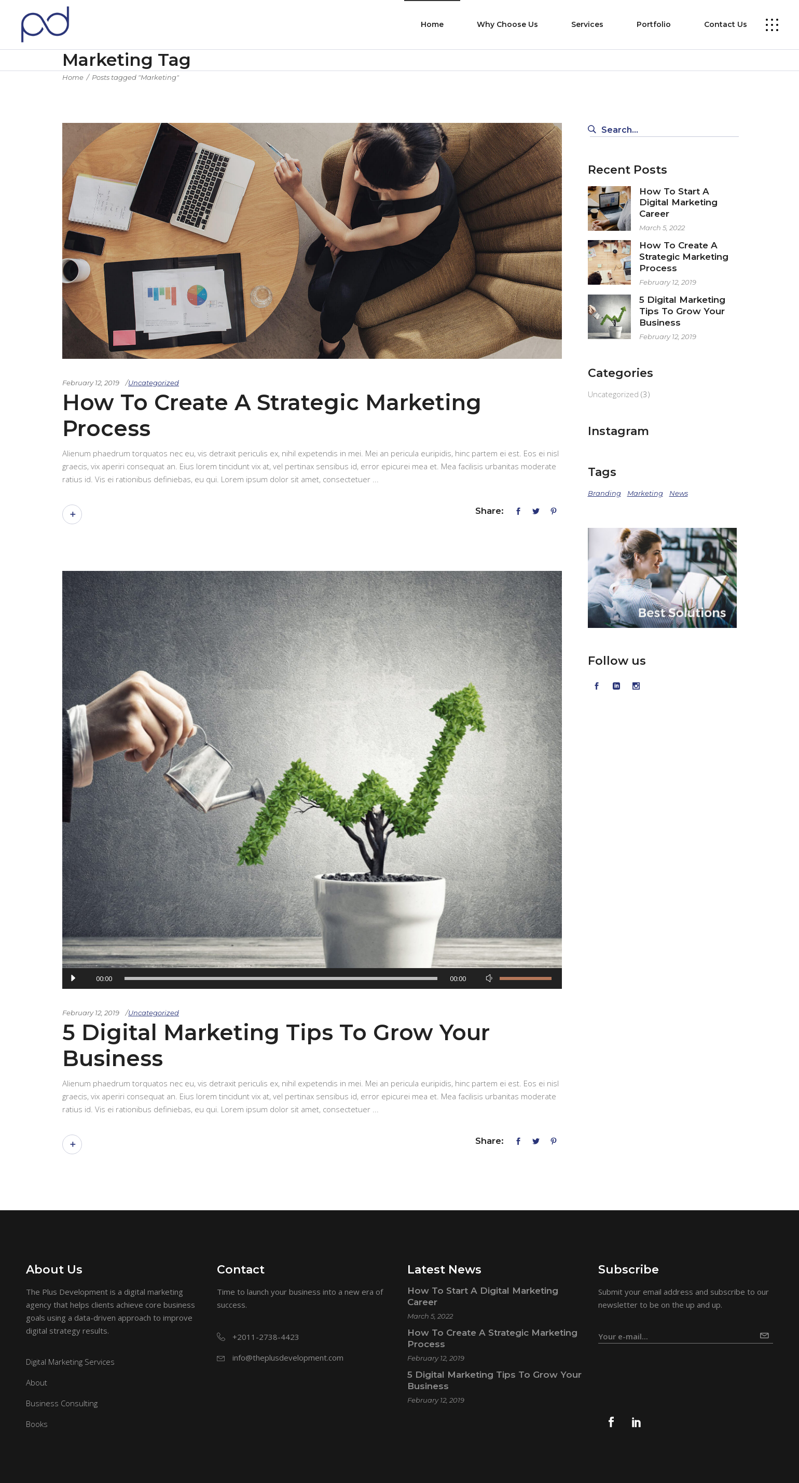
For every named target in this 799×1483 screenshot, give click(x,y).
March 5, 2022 (662, 227)
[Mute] (489, 978)
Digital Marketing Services (70, 1361)
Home (73, 77)
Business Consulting (62, 1403)
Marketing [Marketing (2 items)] (645, 493)
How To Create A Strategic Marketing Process (271, 415)
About (36, 1382)
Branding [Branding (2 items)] (604, 493)
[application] (312, 978)
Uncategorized (153, 383)
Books (37, 1424)
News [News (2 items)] (678, 493)
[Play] (72, 978)
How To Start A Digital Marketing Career (678, 202)
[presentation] (677, 1369)
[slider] (281, 978)
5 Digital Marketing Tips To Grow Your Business (276, 1045)
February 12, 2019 (90, 383)
